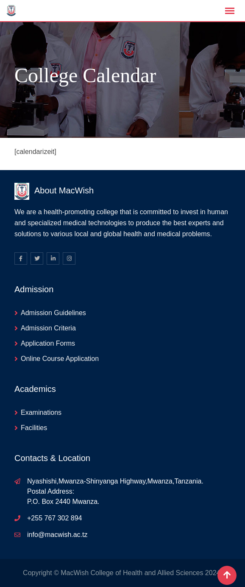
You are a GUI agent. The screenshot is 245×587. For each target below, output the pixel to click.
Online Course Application (60, 358)
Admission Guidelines (53, 312)
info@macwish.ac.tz (57, 534)
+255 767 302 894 (54, 518)
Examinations (41, 412)
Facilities (34, 427)
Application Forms (48, 343)
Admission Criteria (48, 328)
